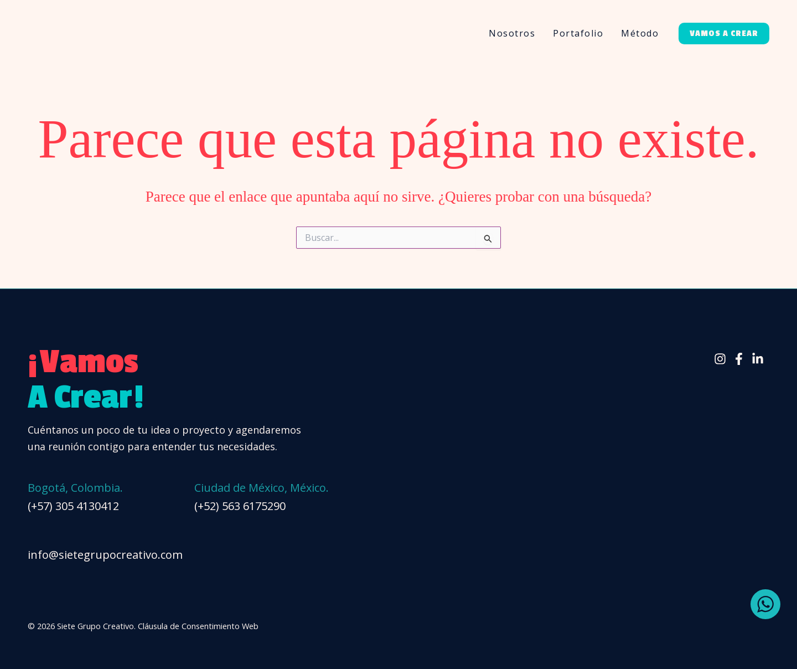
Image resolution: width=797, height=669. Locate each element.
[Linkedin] (758, 359)
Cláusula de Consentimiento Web (198, 625)
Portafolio (578, 33)
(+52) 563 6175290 (240, 505)
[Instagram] (720, 359)
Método (640, 33)
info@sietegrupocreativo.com (105, 554)
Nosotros (512, 33)
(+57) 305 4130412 (73, 505)
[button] (724, 33)
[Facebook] (739, 359)
